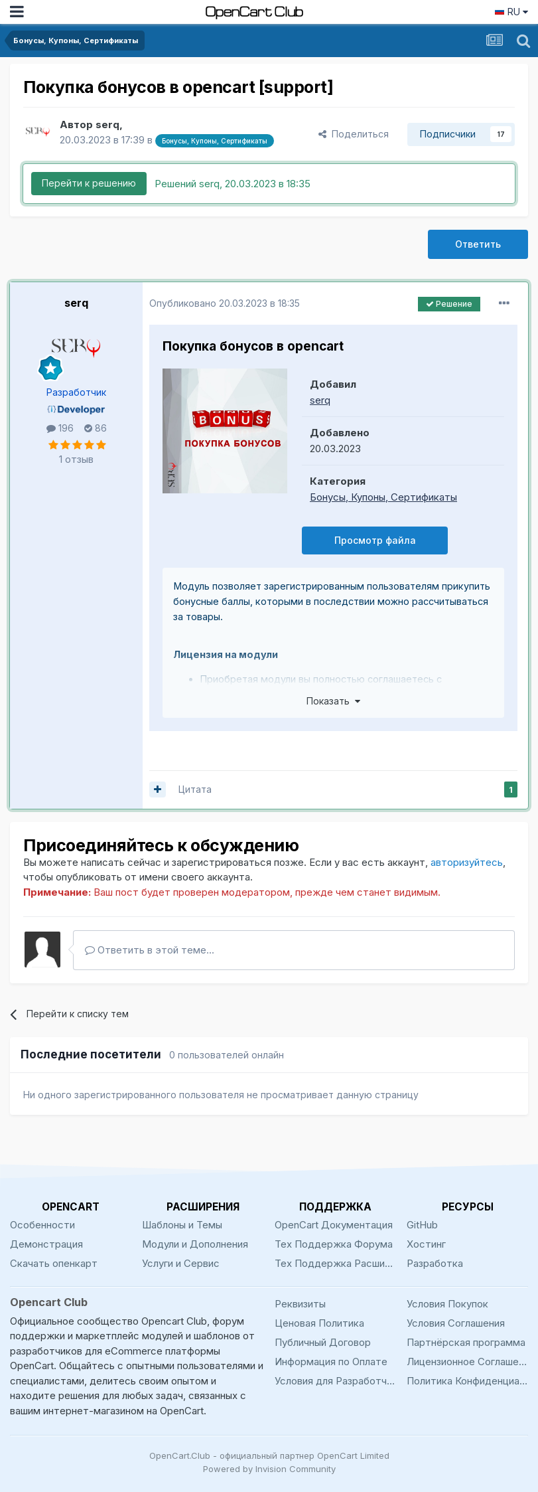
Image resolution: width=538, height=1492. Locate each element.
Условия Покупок (447, 1303)
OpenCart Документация (334, 1224)
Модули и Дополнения (195, 1244)
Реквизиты (300, 1303)
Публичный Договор (323, 1342)
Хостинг (426, 1244)
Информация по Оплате (331, 1361)
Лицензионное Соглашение (467, 1361)
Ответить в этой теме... (149, 950)
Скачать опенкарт (54, 1263)
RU (511, 11)
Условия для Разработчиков (335, 1380)
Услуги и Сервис (181, 1263)
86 (95, 428)
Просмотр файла (375, 540)
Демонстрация (46, 1244)
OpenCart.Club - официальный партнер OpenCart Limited (269, 1455)
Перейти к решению (89, 183)
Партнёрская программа (466, 1342)
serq (76, 302)
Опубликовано (224, 303)
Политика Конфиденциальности (467, 1380)
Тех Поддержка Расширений (335, 1263)
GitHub (422, 1224)
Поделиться (353, 133)
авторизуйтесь (467, 862)
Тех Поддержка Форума (334, 1244)
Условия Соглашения (456, 1323)
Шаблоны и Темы (182, 1224)
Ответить (478, 244)
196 (60, 428)
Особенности (42, 1224)
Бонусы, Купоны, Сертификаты (383, 497)
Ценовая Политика (319, 1323)
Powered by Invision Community (269, 1468)
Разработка (435, 1263)
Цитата (195, 789)
